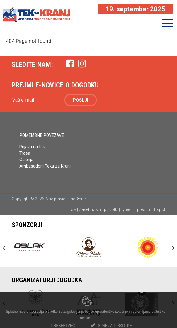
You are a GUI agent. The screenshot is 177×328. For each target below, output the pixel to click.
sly (73, 209)
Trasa (24, 153)
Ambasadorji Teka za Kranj (45, 166)
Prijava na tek (32, 146)
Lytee (125, 209)
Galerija (26, 159)
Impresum (142, 209)
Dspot (159, 209)
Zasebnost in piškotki (98, 209)
